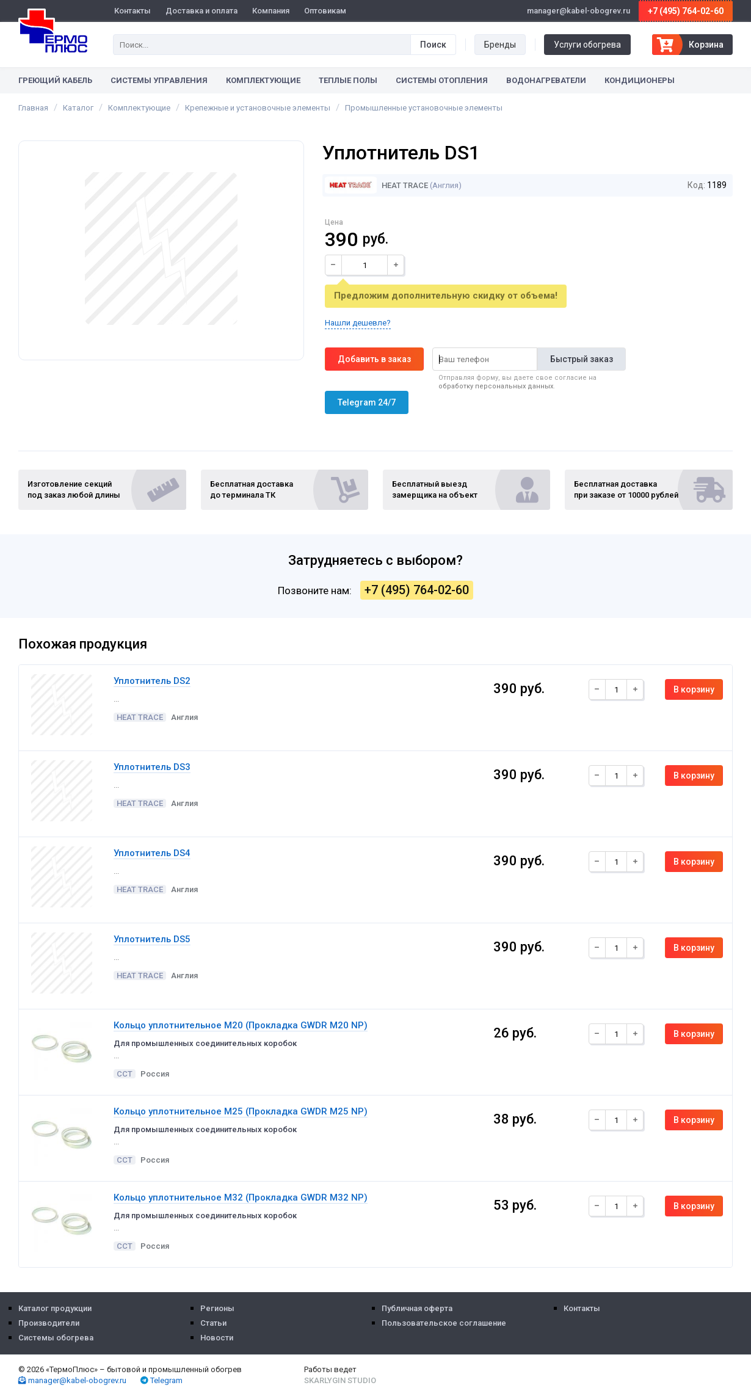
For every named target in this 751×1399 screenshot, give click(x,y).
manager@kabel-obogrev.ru (72, 1380)
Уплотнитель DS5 (152, 939)
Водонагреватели (546, 80)
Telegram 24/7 (367, 402)
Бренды (500, 44)
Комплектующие (263, 80)
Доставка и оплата (201, 10)
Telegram (161, 1380)
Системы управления (159, 80)
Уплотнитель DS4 (152, 853)
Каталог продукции (55, 1308)
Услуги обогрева (587, 44)
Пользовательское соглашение (444, 1323)
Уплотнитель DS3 (152, 766)
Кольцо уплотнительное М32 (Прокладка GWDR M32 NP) (241, 1197)
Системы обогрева (55, 1337)
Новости (216, 1337)
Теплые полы (348, 80)
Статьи (213, 1323)
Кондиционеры (639, 80)
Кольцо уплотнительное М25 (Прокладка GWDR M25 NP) (241, 1111)
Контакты (132, 10)
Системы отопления (442, 80)
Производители (48, 1323)
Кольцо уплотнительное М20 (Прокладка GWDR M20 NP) (241, 1025)
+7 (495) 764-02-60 (686, 11)
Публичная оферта (417, 1308)
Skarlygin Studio (340, 1380)
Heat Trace (376, 185)
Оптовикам (325, 10)
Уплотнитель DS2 (152, 680)
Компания (270, 10)
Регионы (217, 1308)
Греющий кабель (55, 80)
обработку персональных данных (495, 386)
